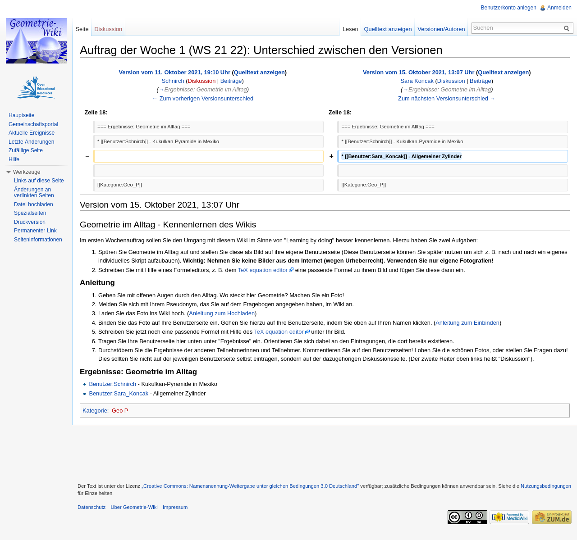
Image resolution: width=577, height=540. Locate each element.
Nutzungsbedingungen (546, 486)
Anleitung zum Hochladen (222, 313)
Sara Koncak (417, 80)
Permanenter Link (35, 230)
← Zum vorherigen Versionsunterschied (202, 98)
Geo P (120, 410)
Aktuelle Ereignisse (32, 133)
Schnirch (173, 80)
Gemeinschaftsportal (33, 124)
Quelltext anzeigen (259, 72)
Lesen (350, 29)
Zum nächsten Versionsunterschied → (446, 98)
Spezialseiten (30, 213)
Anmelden (559, 8)
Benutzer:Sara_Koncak (118, 393)
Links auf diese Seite (39, 180)
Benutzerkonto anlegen (508, 8)
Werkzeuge (26, 172)
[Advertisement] (324, 452)
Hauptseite (21, 115)
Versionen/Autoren (441, 29)
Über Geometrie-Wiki (133, 507)
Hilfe (14, 159)
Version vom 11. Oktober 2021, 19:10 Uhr (174, 72)
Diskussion (201, 80)
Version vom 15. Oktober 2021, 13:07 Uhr (419, 72)
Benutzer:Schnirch (112, 384)
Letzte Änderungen (31, 142)
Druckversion (30, 222)
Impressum (175, 507)
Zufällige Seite (26, 150)
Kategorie (94, 410)
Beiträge (231, 80)
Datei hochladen (33, 204)
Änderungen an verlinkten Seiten (34, 192)
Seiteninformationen (38, 239)
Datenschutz (91, 507)
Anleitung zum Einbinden (467, 322)
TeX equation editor (263, 270)
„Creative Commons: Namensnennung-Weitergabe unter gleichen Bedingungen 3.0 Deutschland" (250, 486)
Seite (81, 29)
